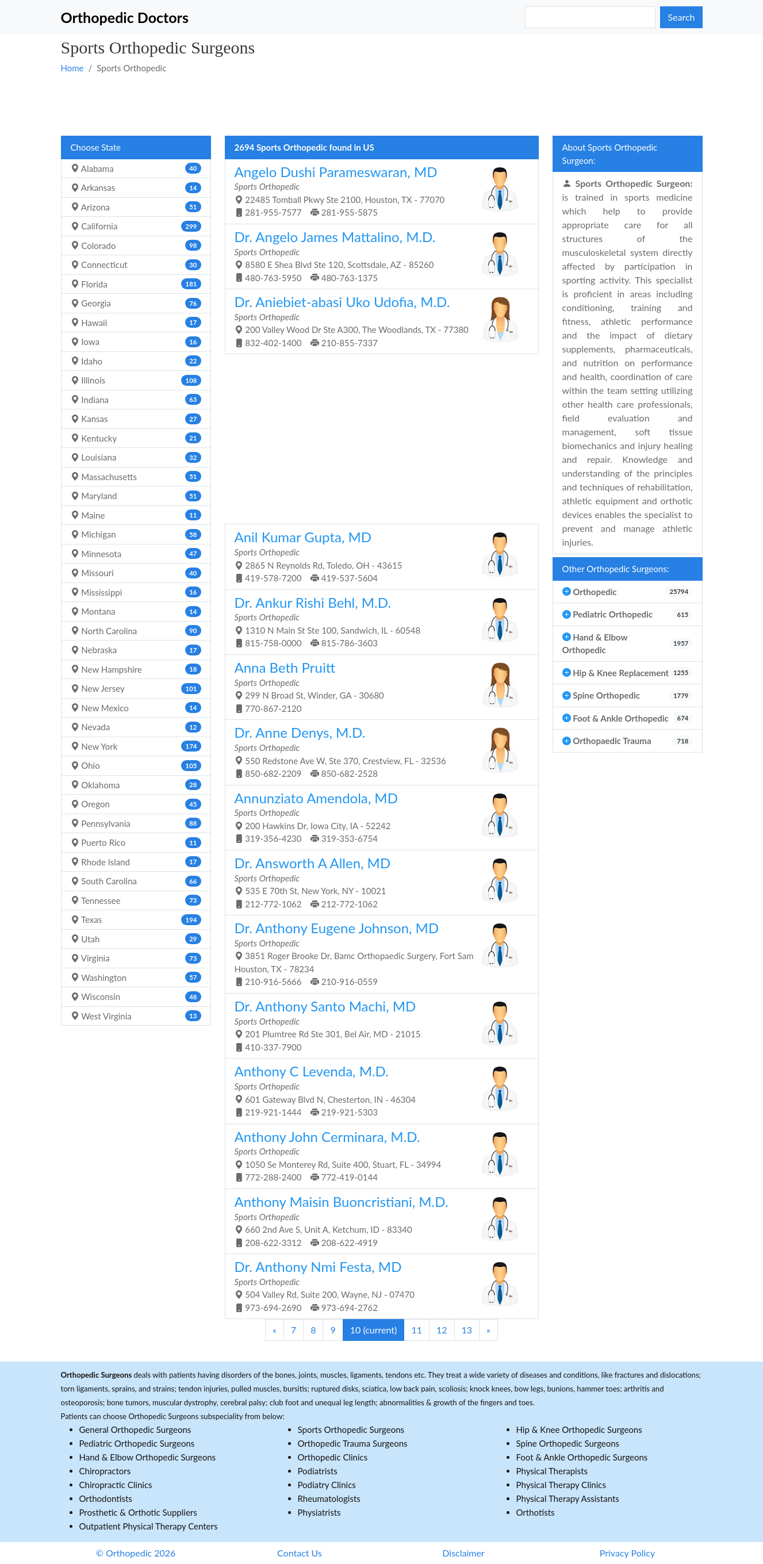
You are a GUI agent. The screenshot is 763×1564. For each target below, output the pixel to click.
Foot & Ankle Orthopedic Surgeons (582, 1457)
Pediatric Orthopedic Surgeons (137, 1443)
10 (373, 1329)
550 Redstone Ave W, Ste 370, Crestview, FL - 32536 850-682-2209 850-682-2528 (377, 751)
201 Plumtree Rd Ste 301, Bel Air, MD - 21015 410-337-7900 (377, 1025)
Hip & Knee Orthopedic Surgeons (579, 1429)
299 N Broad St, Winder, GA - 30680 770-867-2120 (377, 686)
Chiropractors (105, 1471)
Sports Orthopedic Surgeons (351, 1429)
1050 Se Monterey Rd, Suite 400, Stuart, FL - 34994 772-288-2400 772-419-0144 (377, 1155)
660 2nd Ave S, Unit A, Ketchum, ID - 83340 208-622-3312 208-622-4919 (377, 1220)
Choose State (96, 147)
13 (467, 1329)
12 (441, 1329)
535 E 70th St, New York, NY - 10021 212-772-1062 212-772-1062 (377, 881)
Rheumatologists (329, 1498)
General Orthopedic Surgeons (135, 1429)
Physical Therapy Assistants (567, 1498)
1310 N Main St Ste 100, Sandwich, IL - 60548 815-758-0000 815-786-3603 (377, 621)
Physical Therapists (552, 1471)
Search (681, 17)
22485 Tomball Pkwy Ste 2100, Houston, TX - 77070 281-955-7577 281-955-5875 (377, 190)
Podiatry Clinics (327, 1484)
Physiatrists (319, 1512)
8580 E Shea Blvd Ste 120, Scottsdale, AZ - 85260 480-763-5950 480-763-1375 (377, 255)
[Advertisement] (382, 104)
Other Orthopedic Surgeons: (615, 569)
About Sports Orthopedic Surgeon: (610, 154)
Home (72, 68)
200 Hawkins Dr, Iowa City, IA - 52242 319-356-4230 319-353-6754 (377, 816)
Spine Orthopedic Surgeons (568, 1443)
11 (416, 1329)
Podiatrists (318, 1471)
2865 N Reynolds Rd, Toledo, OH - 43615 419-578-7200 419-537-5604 (377, 555)
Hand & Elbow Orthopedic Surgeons (147, 1457)
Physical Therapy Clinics (561, 1484)
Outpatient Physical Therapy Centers (148, 1526)
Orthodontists (105, 1498)
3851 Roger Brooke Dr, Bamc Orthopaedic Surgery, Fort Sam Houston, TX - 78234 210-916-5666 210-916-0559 (377, 953)
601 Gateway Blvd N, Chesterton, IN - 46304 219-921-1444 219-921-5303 (377, 1090)
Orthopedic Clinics (333, 1457)
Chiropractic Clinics (115, 1484)
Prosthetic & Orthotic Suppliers (138, 1512)
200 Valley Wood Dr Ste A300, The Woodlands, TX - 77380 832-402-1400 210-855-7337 (377, 320)
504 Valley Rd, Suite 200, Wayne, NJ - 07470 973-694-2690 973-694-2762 (377, 1285)
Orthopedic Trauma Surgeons (353, 1443)
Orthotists (535, 1512)
